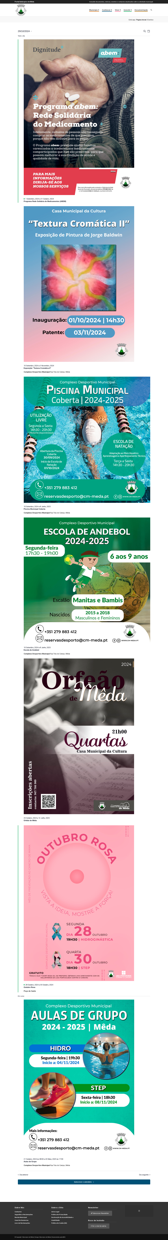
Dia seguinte (144, 1175)
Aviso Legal (55, 1212)
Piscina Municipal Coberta (34, 509)
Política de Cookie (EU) (59, 1223)
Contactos (18, 1212)
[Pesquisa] (151, 9)
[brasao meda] (21, 9)
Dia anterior (23, 1175)
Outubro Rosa (29, 987)
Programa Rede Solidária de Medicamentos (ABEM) (45, 201)
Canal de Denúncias (21, 1220)
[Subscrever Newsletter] (100, 1213)
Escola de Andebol (31, 650)
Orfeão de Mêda (30, 820)
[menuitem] (94, 9)
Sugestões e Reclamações (24, 1214)
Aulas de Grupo (30, 1161)
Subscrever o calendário (83, 1182)
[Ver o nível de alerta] (98, 1226)
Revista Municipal (21, 1217)
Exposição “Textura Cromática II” (37, 368)
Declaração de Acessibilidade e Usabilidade (62, 1219)
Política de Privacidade (59, 1214)
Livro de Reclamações (22, 1223)
